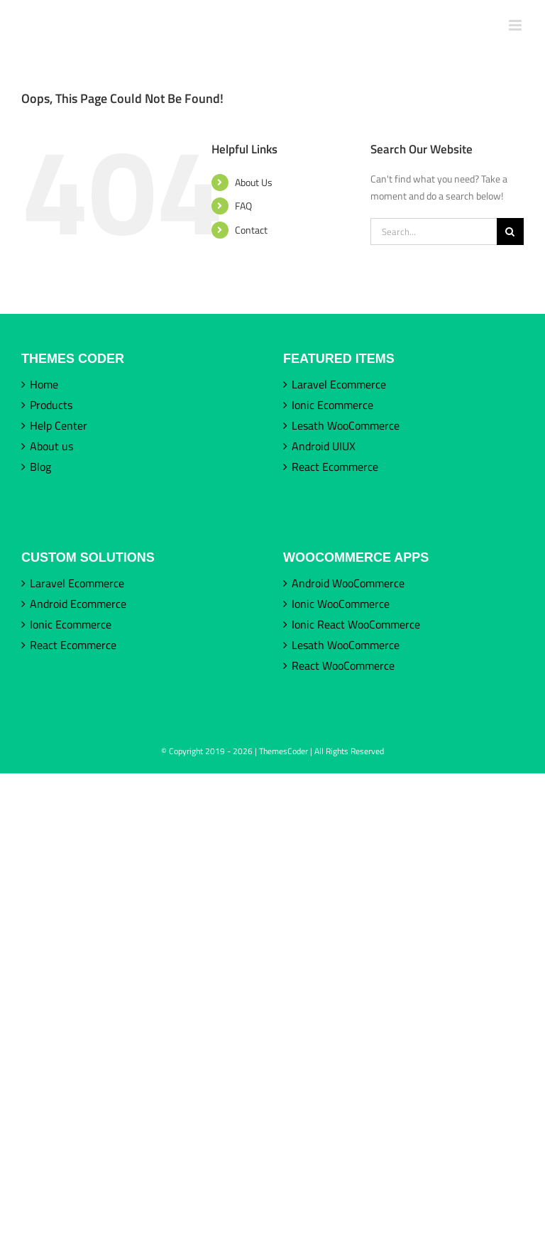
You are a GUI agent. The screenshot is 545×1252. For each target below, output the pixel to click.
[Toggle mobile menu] (516, 25)
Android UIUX (324, 445)
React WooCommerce (343, 665)
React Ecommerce (335, 466)
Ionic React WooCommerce (356, 624)
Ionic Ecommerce (332, 404)
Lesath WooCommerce (346, 425)
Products (51, 404)
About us (51, 445)
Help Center (58, 425)
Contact (251, 229)
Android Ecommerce (78, 603)
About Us (253, 182)
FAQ (243, 205)
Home (44, 384)
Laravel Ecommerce (339, 384)
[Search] (510, 231)
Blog (40, 466)
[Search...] (433, 231)
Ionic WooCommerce (341, 603)
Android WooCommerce (348, 583)
